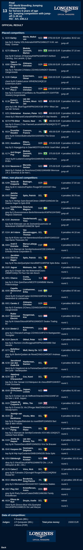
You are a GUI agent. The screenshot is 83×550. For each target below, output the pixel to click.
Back (3, 547)
